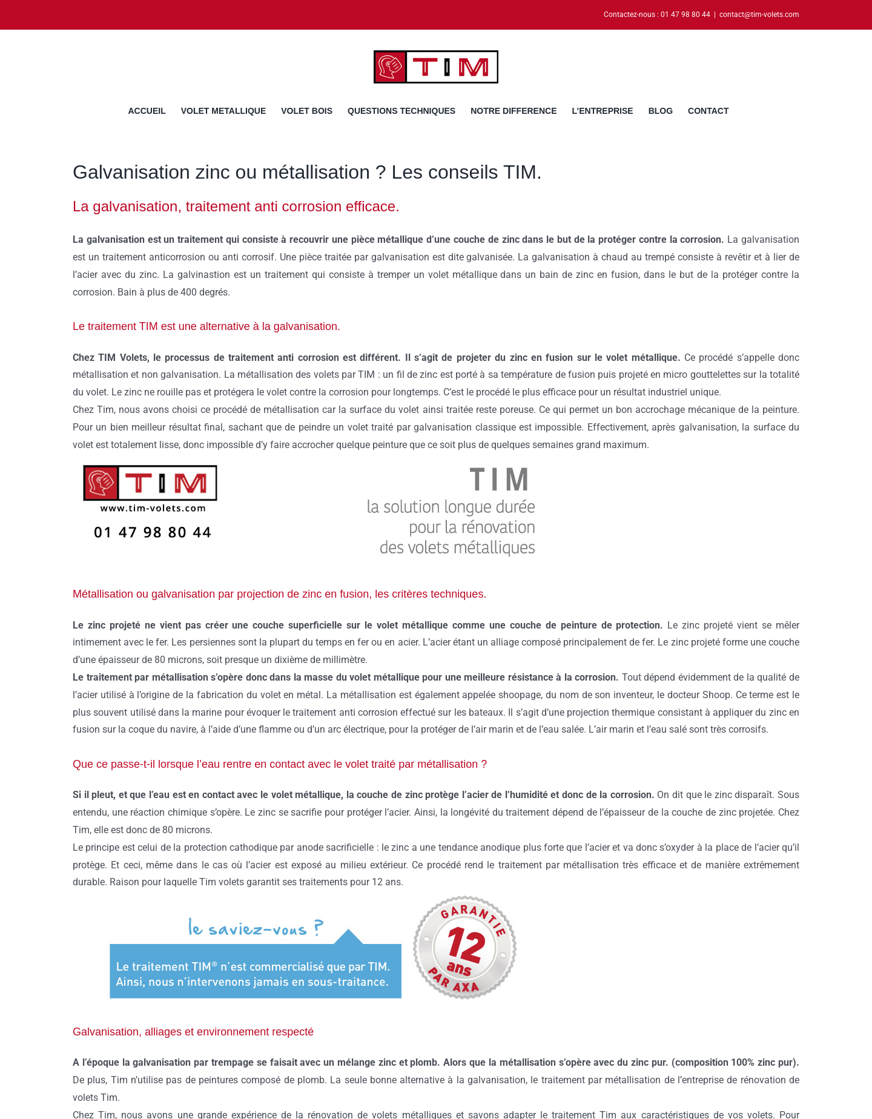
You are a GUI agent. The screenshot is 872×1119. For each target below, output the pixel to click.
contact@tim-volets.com (759, 14)
